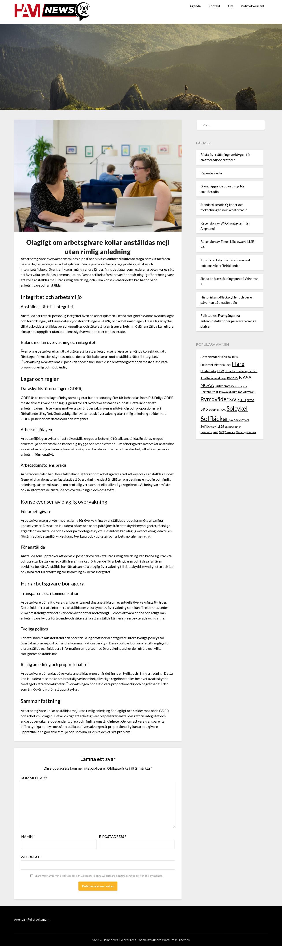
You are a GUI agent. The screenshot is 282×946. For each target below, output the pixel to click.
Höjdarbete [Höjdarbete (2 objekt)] (208, 371)
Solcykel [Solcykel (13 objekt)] (237, 408)
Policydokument (252, 6)
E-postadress (112, 836)
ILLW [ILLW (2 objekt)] (220, 371)
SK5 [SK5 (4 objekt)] (204, 409)
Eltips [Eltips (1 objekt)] (228, 364)
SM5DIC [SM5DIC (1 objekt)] (221, 409)
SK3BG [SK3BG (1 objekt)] (250, 400)
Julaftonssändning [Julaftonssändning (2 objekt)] (213, 378)
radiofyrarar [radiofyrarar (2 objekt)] (246, 392)
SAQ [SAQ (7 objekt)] (234, 399)
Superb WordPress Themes (170, 940)
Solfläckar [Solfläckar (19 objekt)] (214, 418)
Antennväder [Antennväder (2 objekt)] (209, 357)
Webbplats (31, 857)
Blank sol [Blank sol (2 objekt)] (225, 357)
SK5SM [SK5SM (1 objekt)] (212, 409)
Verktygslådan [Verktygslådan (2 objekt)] (246, 432)
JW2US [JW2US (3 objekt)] (232, 378)
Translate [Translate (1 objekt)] (229, 432)
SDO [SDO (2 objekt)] (242, 400)
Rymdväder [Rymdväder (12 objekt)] (214, 399)
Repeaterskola (211, 173)
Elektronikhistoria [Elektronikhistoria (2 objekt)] (212, 364)
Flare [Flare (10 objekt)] (238, 364)
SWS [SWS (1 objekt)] (221, 432)
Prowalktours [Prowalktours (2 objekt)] (228, 392)
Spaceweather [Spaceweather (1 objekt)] (233, 426)
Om (230, 6)
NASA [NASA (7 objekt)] (245, 377)
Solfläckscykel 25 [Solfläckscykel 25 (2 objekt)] (212, 426)
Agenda (195, 6)
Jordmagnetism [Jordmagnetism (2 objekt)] (246, 371)
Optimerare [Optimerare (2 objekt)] (223, 386)
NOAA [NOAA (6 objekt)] (207, 385)
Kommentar (34, 778)
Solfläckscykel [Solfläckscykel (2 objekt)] (239, 420)
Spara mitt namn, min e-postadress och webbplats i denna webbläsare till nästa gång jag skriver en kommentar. (99, 875)
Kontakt (214, 6)
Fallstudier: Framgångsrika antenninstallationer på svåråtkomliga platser (228, 320)
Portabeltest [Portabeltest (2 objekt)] (209, 392)
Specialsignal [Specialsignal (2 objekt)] (209, 432)
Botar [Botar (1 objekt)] (235, 356)
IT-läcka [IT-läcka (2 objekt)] (230, 371)
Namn (28, 836)
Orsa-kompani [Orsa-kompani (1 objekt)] (239, 386)
